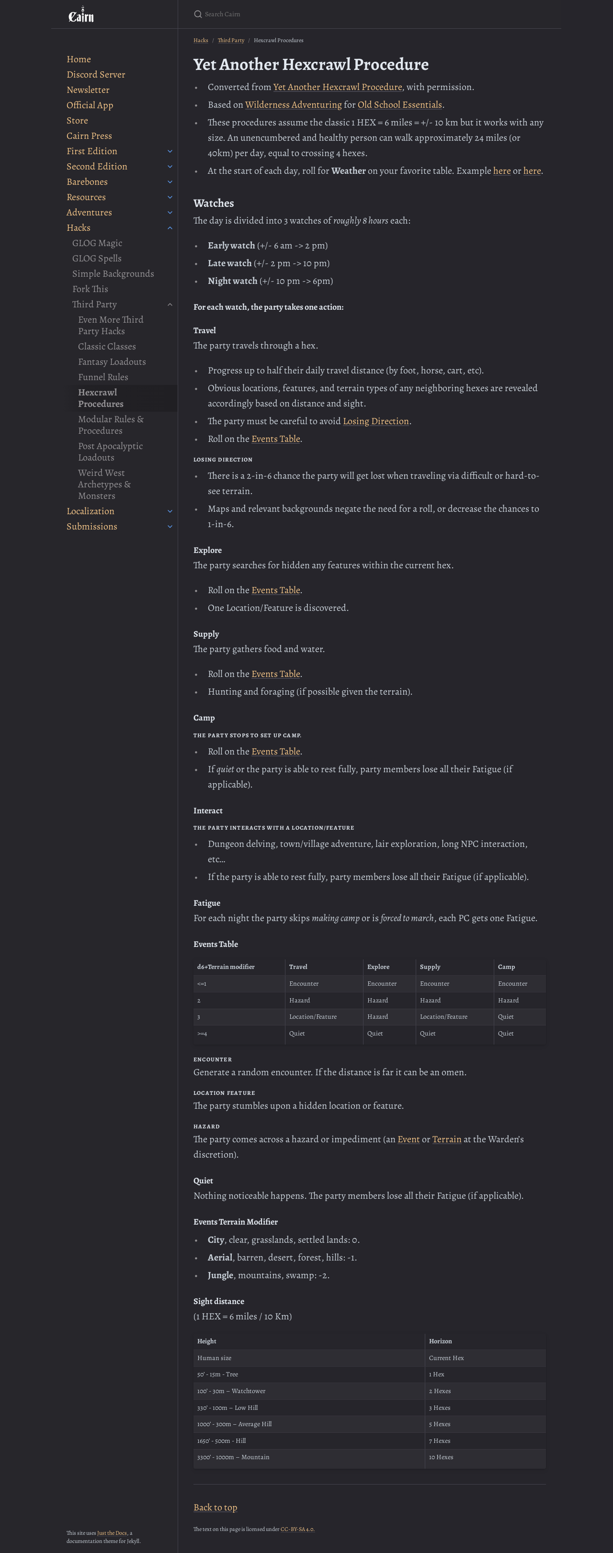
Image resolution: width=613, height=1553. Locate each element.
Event (408, 1139)
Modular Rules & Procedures (111, 425)
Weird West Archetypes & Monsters (104, 484)
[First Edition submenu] (170, 151)
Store (77, 120)
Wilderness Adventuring (293, 104)
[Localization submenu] (170, 511)
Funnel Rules (103, 377)
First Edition (92, 151)
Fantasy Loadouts (112, 361)
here (502, 170)
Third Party (94, 304)
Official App (90, 105)
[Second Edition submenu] (170, 166)
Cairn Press (89, 135)
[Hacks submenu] (170, 228)
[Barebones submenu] (170, 182)
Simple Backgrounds (113, 273)
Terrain (447, 1139)
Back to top (215, 1507)
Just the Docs (112, 1533)
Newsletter (88, 89)
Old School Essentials (400, 104)
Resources (86, 197)
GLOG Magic (97, 242)
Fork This (90, 288)
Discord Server (96, 74)
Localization (90, 511)
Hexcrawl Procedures (101, 398)
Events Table (275, 438)
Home (79, 59)
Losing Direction (376, 421)
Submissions (92, 526)
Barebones (87, 181)
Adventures (89, 212)
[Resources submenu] (170, 197)
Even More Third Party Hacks (111, 325)
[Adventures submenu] (170, 212)
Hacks (79, 227)
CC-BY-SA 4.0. (298, 1529)
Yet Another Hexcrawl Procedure (337, 86)
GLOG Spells (97, 258)
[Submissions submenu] (170, 526)
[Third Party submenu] (170, 304)
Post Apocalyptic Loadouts (110, 451)
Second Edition (97, 166)
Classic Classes (107, 346)
